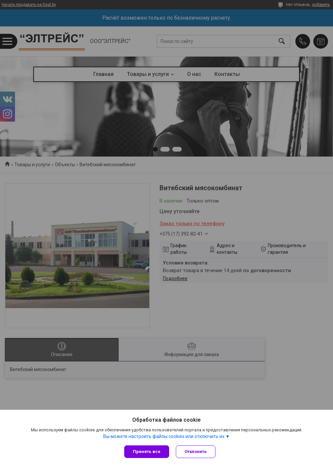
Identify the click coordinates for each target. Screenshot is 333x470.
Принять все (147, 451)
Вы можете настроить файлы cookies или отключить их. (164, 436)
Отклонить (195, 451)
